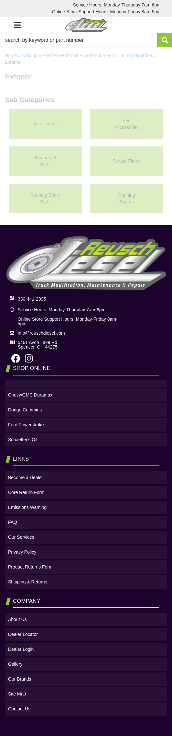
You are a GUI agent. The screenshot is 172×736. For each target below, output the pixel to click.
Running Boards (126, 198)
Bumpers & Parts (45, 161)
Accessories (45, 123)
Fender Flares (127, 161)
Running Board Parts (45, 198)
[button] (86, 40)
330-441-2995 (32, 299)
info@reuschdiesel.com (41, 333)
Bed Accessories (126, 124)
